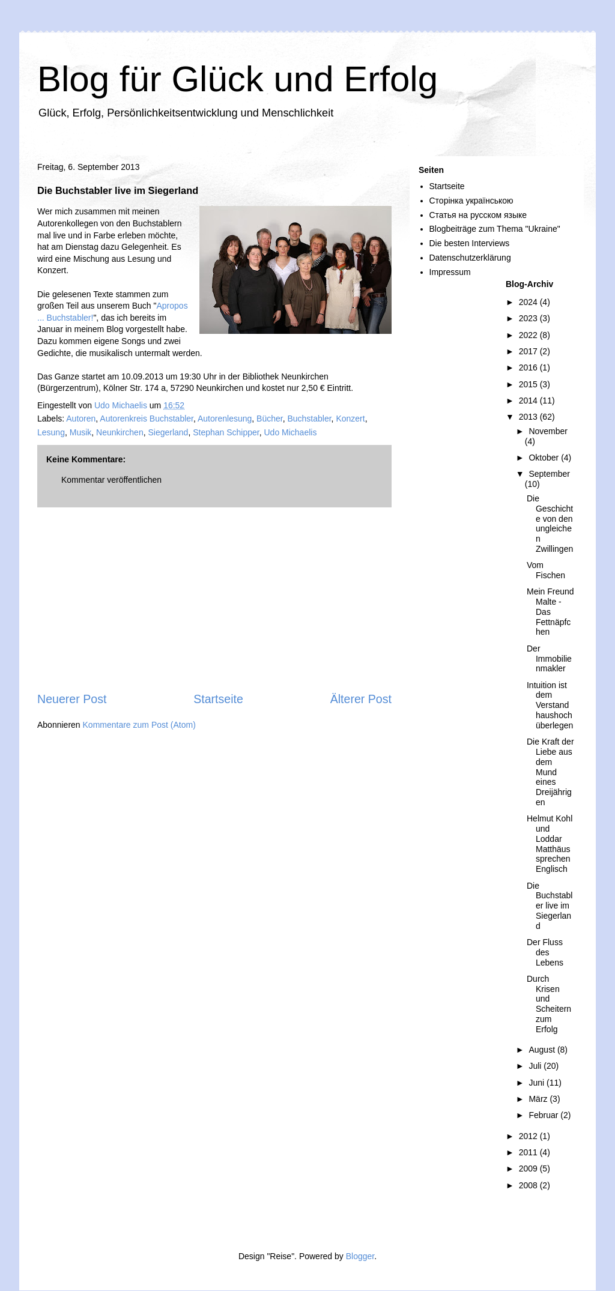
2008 (529, 1185)
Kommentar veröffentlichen (111, 480)
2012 (529, 1136)
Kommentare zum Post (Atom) (139, 725)
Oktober (545, 457)
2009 (529, 1168)
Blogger (360, 1256)
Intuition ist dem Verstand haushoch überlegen (550, 705)
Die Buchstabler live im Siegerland (549, 906)
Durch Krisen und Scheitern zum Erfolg (549, 1004)
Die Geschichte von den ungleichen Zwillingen (550, 524)
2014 (529, 400)
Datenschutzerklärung (470, 257)
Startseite (218, 699)
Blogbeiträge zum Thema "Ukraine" (494, 229)
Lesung (51, 432)
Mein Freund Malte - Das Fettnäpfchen (550, 611)
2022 (529, 335)
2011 (529, 1152)
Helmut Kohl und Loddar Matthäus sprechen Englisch (549, 844)
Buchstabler (309, 418)
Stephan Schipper (226, 432)
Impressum (450, 272)
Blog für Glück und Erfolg (237, 79)
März (539, 1099)
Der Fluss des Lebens (545, 952)
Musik (81, 432)
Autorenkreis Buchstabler (146, 418)
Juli (536, 1066)
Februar (544, 1115)
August (543, 1049)
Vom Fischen (546, 570)
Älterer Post (361, 699)
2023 (529, 318)
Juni (538, 1082)
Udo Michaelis (290, 432)
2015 (529, 384)
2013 (529, 417)
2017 (529, 351)
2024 (529, 302)
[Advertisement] (214, 599)
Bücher (269, 418)
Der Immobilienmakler (549, 659)
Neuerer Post (71, 699)
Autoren (80, 418)
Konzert (350, 418)
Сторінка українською (471, 200)
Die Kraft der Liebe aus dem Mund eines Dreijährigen (550, 772)
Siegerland (168, 432)
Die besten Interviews (469, 243)
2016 (529, 367)
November (548, 431)
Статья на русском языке (478, 215)
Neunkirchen (120, 432)
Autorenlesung (225, 418)
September (549, 474)
